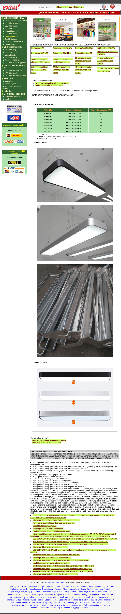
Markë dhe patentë (12, 97)
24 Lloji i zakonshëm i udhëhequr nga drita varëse (105, 61)
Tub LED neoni (11, 39)
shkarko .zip (78, 7)
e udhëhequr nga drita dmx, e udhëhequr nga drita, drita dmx (56, 555)
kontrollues (9, 81)
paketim (7, 91)
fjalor (112, 12)
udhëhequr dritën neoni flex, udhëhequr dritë (50, 547)
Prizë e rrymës (10, 84)
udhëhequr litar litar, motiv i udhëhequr (48, 528)
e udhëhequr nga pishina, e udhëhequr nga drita (51, 563)
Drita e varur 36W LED (62, 53)
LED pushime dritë (13, 47)
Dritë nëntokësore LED (14, 42)
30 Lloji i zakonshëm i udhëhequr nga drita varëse (39, 70)
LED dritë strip (10, 28)
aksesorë (8, 78)
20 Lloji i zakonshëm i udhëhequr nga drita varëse (83, 61)
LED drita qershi (11, 73)
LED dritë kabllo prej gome (15, 63)
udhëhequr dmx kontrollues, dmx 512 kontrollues (52, 558)
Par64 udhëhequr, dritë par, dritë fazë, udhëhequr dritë (54, 523)
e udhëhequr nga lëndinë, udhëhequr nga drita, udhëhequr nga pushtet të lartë (63, 566)
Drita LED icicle (11, 57)
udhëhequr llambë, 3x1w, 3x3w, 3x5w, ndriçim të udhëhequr (56, 520)
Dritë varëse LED (37, 48)
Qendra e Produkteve (49, 12)
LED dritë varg (10, 50)
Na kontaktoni (102, 12)
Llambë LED (10, 44)
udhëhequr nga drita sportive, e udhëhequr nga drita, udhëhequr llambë (61, 560)
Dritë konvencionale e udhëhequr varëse (52, 83)
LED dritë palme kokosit (14, 70)
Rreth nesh (88, 12)
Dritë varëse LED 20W (84, 48)
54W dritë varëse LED (84, 53)
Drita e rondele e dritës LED (16, 21)
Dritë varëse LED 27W (106, 48)
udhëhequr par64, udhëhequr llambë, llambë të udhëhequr (55, 574)
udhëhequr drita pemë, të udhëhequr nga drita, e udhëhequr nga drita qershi (62, 569)
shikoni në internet (64, 7)
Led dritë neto (10, 55)
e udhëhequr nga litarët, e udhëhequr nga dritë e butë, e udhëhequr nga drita (63, 571)
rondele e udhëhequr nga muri (44, 526)
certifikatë (8, 99)
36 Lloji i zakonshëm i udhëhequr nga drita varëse (61, 70)
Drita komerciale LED (14, 18)
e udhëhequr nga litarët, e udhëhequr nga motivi (51, 531)
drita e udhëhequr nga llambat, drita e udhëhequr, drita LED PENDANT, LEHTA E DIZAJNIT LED (70, 542)
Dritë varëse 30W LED (39, 53)
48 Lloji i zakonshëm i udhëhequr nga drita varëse (83, 70)
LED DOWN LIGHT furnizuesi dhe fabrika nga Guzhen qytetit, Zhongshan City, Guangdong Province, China (75, 539)
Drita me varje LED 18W (62, 48)
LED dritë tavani (11, 34)
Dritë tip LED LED (12, 60)
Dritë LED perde (11, 52)
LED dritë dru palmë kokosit (16, 76)
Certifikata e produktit (71, 12)
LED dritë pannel (11, 26)
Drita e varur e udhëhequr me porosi (49, 85)
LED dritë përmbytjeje (13, 23)
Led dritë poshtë (11, 31)
